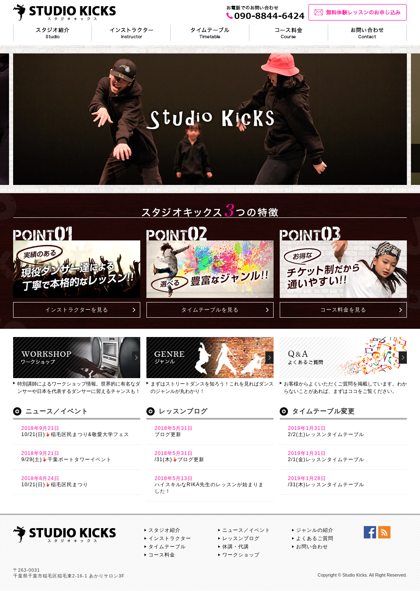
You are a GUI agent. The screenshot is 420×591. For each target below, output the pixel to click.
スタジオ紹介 (164, 530)
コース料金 (161, 555)
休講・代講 (235, 546)
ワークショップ (241, 555)
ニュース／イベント (246, 530)
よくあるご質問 (314, 538)
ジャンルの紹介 (314, 530)
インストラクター (169, 538)
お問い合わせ (312, 546)
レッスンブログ (241, 538)
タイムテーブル (167, 546)
